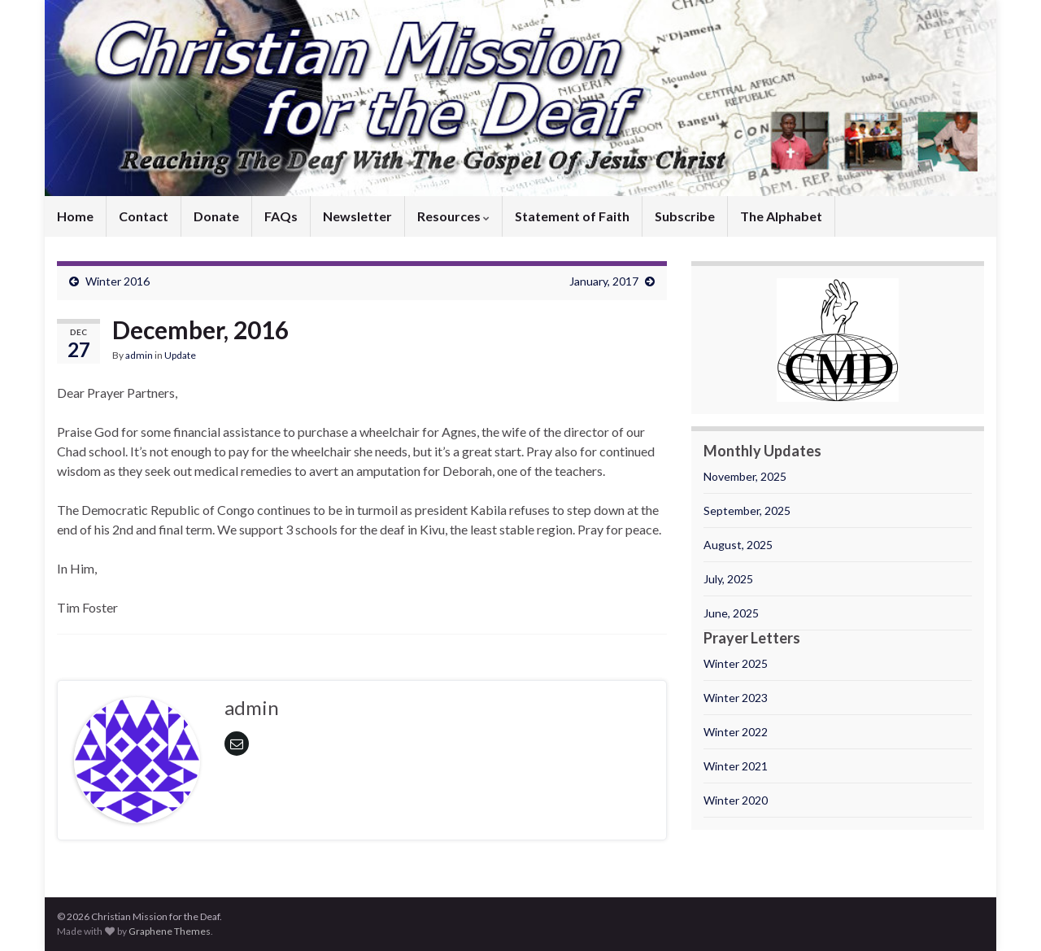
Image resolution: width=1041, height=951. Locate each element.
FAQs (281, 216)
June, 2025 (731, 613)
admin (139, 355)
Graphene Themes (169, 931)
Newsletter (357, 216)
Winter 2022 (735, 732)
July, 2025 (728, 579)
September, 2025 (747, 510)
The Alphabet (781, 216)
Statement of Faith (572, 216)
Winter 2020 (735, 800)
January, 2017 (603, 281)
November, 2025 (744, 476)
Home (75, 216)
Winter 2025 (735, 663)
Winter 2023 (735, 698)
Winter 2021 (735, 766)
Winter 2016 (117, 281)
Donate (216, 216)
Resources (453, 216)
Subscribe (685, 216)
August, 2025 (738, 545)
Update (180, 355)
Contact (143, 216)
